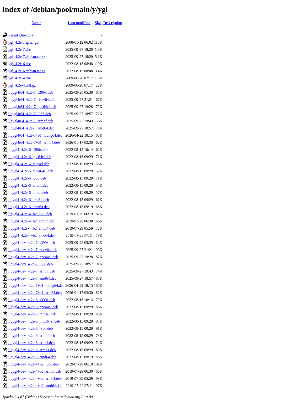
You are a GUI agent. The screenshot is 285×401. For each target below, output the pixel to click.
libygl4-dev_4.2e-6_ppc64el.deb (33, 307)
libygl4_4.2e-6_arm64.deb (28, 200)
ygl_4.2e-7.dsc (19, 49)
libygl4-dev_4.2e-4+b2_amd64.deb (35, 386)
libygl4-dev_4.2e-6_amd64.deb (32, 357)
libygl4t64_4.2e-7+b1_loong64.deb (35, 135)
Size (98, 23)
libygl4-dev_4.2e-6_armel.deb (31, 343)
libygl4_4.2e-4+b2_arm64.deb (31, 228)
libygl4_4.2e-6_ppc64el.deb (29, 157)
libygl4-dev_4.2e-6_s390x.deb (31, 300)
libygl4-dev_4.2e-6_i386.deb (30, 328)
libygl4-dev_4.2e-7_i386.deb (30, 264)
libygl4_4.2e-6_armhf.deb (28, 185)
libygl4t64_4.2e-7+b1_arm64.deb (34, 142)
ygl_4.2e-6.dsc (19, 64)
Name (36, 23)
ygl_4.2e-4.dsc (19, 78)
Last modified (79, 23)
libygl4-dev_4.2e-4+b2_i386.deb (33, 364)
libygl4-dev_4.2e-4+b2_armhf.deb (34, 371)
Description (112, 23)
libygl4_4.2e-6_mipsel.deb (28, 164)
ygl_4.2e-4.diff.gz (22, 85)
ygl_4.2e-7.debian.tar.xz (26, 57)
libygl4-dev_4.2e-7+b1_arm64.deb (35, 293)
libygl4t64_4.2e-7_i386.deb (29, 114)
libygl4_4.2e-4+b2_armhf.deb (31, 221)
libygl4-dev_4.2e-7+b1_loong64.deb (36, 285)
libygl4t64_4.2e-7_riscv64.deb (31, 100)
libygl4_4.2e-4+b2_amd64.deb (31, 235)
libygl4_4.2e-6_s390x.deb (28, 150)
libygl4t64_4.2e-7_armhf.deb (30, 121)
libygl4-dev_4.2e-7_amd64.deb (32, 278)
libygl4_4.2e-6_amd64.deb (28, 207)
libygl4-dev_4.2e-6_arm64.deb (32, 350)
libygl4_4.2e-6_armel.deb (28, 192)
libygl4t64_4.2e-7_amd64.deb (31, 128)
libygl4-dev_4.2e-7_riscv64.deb (32, 250)
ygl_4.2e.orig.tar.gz (23, 42)
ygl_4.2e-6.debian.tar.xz (26, 71)
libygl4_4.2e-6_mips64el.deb (30, 171)
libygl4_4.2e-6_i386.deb (27, 178)
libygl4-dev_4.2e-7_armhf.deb (31, 271)
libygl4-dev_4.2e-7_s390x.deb (31, 243)
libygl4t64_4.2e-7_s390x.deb (30, 92)
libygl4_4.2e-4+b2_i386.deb (30, 214)
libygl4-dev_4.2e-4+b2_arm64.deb (35, 378)
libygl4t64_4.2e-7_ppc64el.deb (32, 107)
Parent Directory (21, 35)
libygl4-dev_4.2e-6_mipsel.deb (32, 314)
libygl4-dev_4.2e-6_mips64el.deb (34, 321)
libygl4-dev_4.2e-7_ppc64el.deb (33, 257)
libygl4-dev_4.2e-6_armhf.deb (31, 336)
